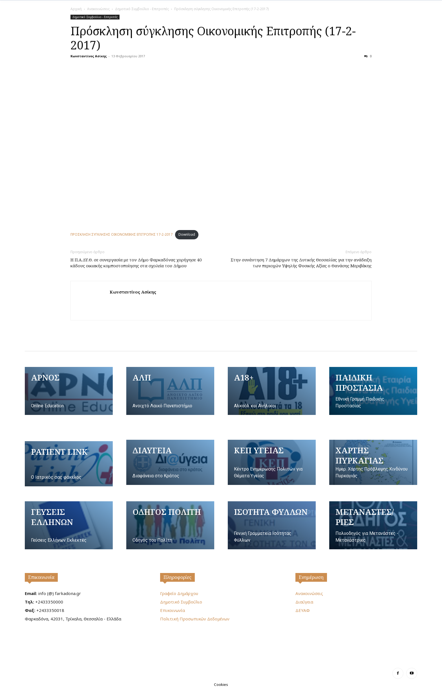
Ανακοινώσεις (98, 8)
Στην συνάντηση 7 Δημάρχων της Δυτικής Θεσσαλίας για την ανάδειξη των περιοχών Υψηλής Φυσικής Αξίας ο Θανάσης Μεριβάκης (301, 262)
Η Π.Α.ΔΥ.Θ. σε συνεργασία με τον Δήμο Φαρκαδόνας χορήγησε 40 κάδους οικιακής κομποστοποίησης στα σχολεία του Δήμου (136, 262)
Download (186, 234)
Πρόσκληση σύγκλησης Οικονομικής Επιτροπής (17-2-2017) (213, 38)
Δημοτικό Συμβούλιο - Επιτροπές (142, 8)
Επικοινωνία (41, 577)
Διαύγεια (304, 602)
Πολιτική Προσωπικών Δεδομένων (194, 619)
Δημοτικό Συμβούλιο (181, 602)
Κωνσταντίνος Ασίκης (88, 56)
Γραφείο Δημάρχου (179, 593)
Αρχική (76, 8)
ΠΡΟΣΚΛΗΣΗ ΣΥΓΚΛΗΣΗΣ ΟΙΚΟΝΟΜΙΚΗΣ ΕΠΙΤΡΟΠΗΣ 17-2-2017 (121, 234)
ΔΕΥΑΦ (302, 610)
